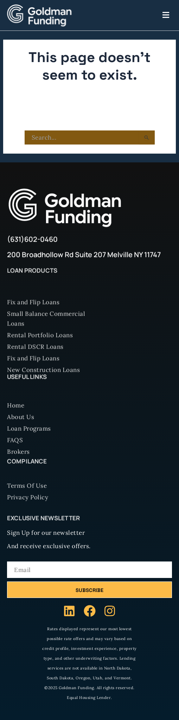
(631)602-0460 (32, 240)
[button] (122, 15)
